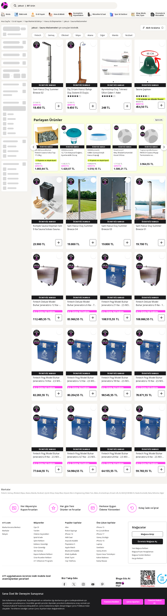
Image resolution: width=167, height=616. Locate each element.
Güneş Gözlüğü (102, 537)
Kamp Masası (101, 561)
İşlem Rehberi (39, 541)
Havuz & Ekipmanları (53, 21)
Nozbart (129, 35)
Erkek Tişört (69, 557)
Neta (150, 493)
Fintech (37, 35)
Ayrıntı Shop (49, 493)
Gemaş (51, 35)
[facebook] (64, 586)
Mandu (115, 35)
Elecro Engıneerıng (77, 493)
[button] (80, 81)
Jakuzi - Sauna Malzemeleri (75, 21)
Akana (90, 35)
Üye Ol (36, 527)
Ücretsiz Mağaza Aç (147, 541)
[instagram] (83, 586)
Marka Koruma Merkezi (11, 527)
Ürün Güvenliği (39, 547)
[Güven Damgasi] (162, 579)
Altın (67, 527)
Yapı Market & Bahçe (33, 21)
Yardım (36, 531)
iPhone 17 (100, 534)
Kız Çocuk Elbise (102, 531)
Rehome (155, 493)
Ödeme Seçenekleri (41, 534)
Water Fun (89, 493)
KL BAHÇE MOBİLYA (127, 493)
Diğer (102, 35)
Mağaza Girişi (147, 534)
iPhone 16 (100, 541)
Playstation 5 (70, 544)
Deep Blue (59, 493)
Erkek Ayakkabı (71, 554)
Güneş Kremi (101, 551)
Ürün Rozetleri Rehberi (43, 557)
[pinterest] (102, 586)
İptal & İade (38, 537)
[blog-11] (123, 584)
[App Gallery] (44, 585)
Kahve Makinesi (102, 557)
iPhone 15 (100, 527)
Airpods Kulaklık (71, 541)
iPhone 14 (69, 534)
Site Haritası (38, 551)
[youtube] (93, 586)
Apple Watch (70, 547)
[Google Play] (28, 585)
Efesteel (65, 35)
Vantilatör (100, 547)
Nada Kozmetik (141, 493)
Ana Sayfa (5, 21)
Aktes (96, 493)
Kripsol (66, 493)
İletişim (5, 534)
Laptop (99, 544)
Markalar (5, 531)
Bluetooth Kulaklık (72, 551)
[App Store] (10, 585)
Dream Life (114, 493)
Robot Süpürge (71, 531)
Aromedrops (104, 493)
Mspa (78, 35)
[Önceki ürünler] (33, 147)
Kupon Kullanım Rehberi (43, 554)
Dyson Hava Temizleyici (105, 554)
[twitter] (74, 586)
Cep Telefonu (70, 561)
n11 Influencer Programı (43, 561)
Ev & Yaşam (17, 21)
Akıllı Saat (68, 537)
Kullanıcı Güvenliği (41, 544)
